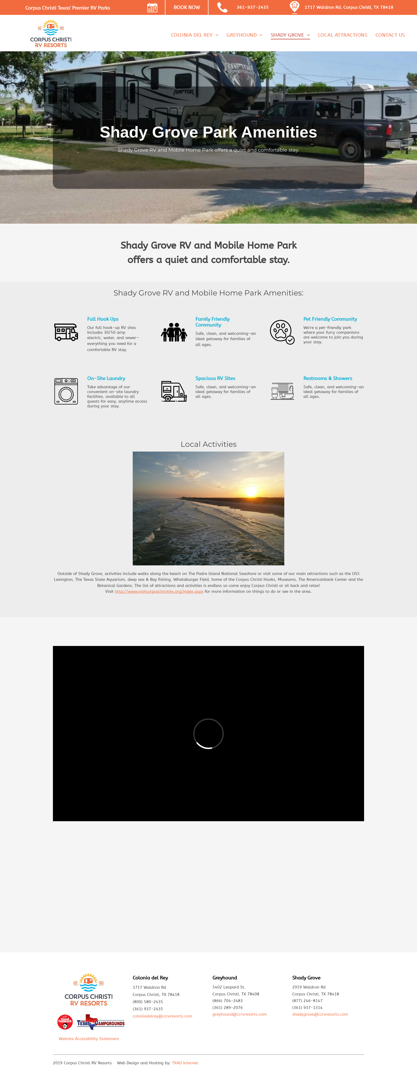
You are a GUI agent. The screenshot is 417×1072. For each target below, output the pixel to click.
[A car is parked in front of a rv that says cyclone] (170, 890)
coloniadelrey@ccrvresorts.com (162, 1016)
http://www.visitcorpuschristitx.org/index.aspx (159, 591)
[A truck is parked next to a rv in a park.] (92, 890)
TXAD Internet (185, 1063)
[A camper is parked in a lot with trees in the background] (247, 890)
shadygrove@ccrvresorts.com (320, 1014)
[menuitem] (195, 35)
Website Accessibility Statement (89, 1038)
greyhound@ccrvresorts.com (239, 1014)
